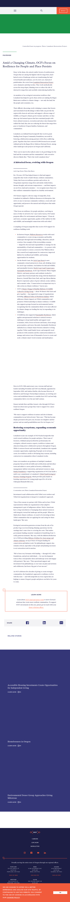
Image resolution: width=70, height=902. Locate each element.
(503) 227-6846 (13, 875)
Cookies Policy (13, 898)
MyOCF (63, 11)
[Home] (35, 3)
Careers (35, 839)
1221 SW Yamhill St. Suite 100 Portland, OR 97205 (13, 869)
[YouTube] (38, 853)
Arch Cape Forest (39, 260)
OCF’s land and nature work (34, 600)
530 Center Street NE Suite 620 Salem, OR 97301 (35, 882)
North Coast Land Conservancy (44, 268)
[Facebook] (32, 853)
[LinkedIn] (45, 853)
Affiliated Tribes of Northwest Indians (36, 296)
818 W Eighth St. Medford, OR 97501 (13, 881)
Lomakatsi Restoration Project (43, 82)
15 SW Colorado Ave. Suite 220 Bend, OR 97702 (35, 869)
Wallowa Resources (36, 234)
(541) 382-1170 (35, 875)
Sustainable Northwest (24, 271)
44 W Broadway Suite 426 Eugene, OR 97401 (56, 869)
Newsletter (35, 846)
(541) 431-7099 (56, 875)
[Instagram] (25, 853)
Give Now (35, 843)
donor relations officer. (36, 607)
